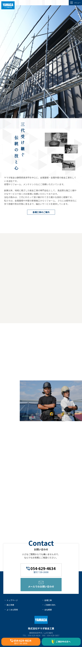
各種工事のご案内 (41, 212)
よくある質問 (12, 609)
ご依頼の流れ (50, 605)
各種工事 (48, 600)
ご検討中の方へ (61, 642)
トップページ (12, 600)
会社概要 (48, 609)
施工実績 (10, 605)
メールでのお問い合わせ (41, 584)
